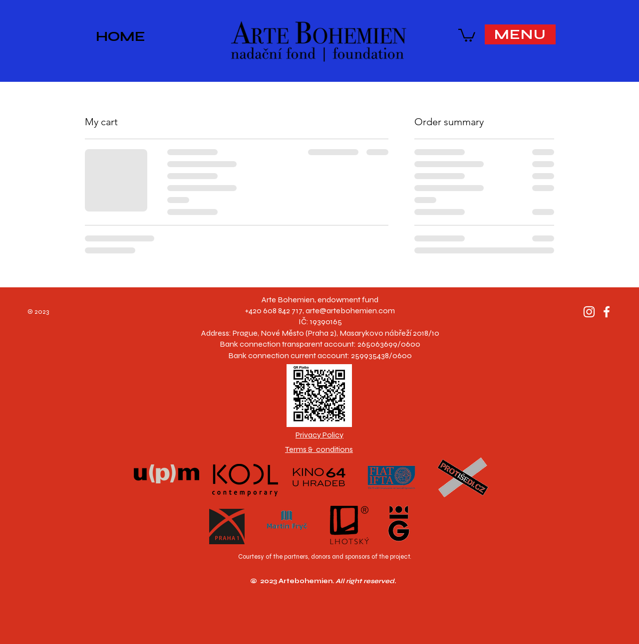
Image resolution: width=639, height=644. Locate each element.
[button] (466, 34)
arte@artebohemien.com (350, 310)
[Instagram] (589, 311)
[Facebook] (606, 311)
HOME (120, 36)
